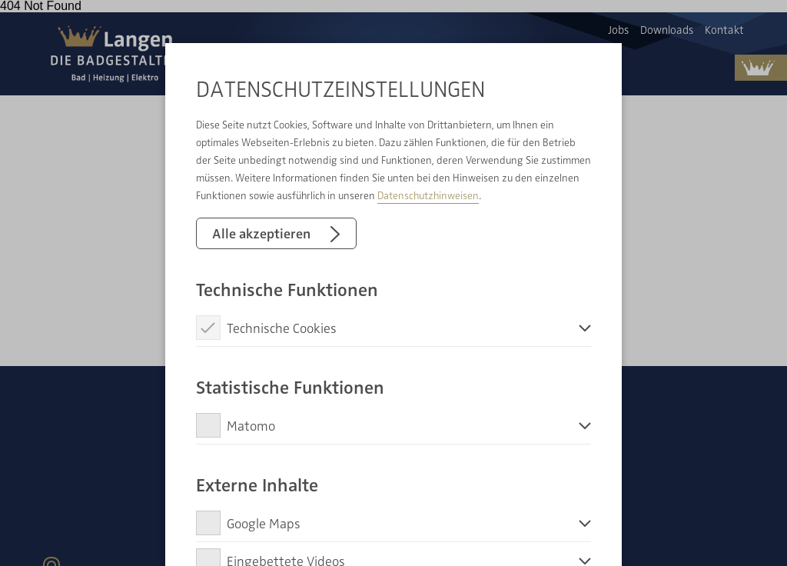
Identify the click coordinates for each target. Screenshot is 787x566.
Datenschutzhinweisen (428, 195)
